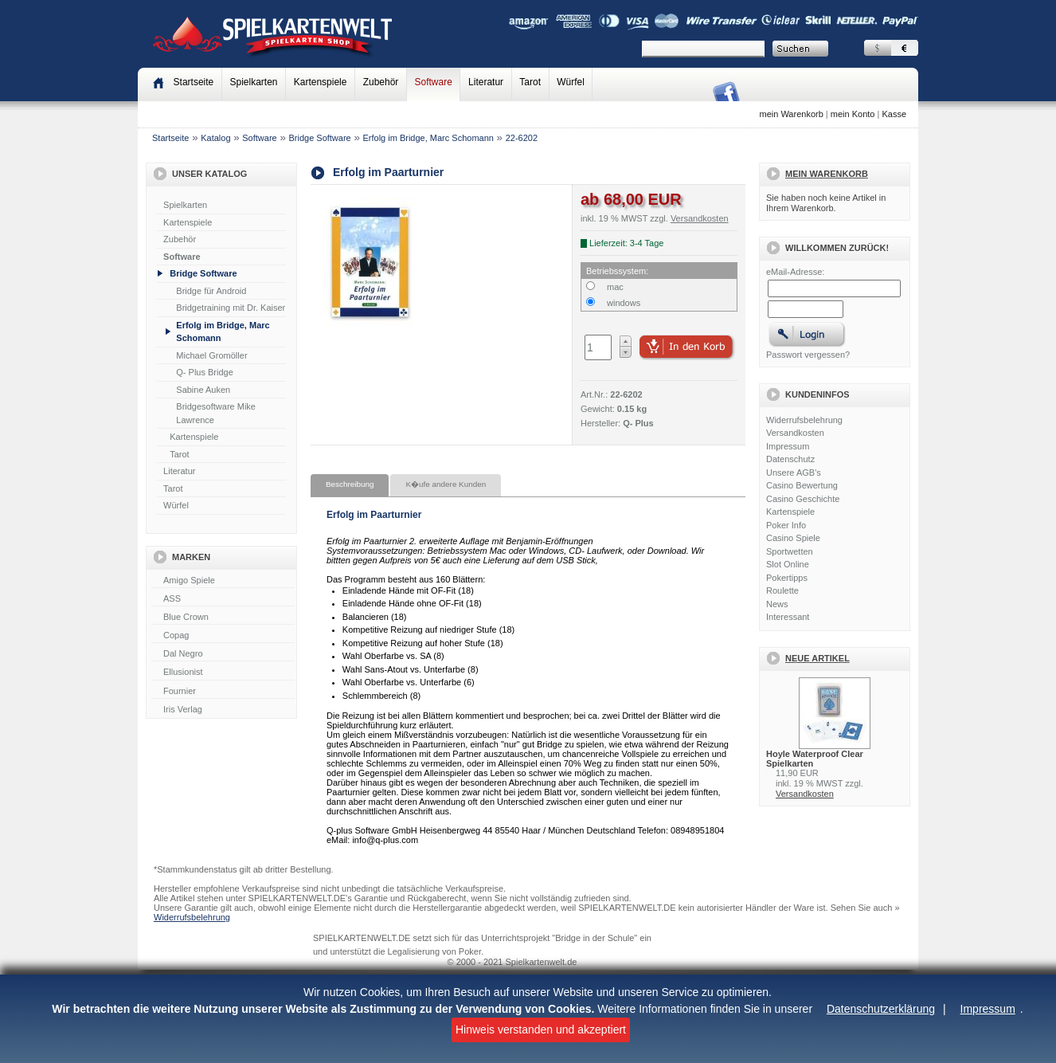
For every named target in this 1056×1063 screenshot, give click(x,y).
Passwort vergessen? (808, 354)
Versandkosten (795, 432)
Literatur (485, 82)
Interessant (787, 617)
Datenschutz (790, 459)
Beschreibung (350, 484)
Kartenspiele (320, 82)
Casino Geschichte (802, 499)
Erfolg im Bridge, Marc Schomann (427, 138)
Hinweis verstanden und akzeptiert (541, 1029)
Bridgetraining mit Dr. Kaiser (230, 307)
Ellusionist (223, 672)
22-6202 (522, 138)
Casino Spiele (793, 538)
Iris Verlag (223, 710)
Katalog (215, 138)
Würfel (571, 82)
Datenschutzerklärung (881, 1008)
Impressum (987, 1008)
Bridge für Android (211, 291)
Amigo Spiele (223, 581)
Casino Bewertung (802, 485)
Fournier (223, 691)
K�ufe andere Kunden (445, 484)
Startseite (170, 138)
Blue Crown (223, 617)
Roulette (782, 590)
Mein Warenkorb (826, 173)
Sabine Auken (203, 389)
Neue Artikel (817, 658)
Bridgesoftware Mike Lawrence (216, 413)
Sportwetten (789, 551)
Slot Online (787, 564)
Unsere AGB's (793, 472)
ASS (223, 599)
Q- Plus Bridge (204, 372)
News (777, 604)
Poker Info (786, 525)
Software (433, 82)
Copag (223, 636)
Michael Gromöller (211, 355)
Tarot (530, 82)
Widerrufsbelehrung (804, 420)
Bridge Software (319, 138)
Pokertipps (787, 577)
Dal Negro (223, 654)
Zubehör (381, 82)
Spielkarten (253, 82)
